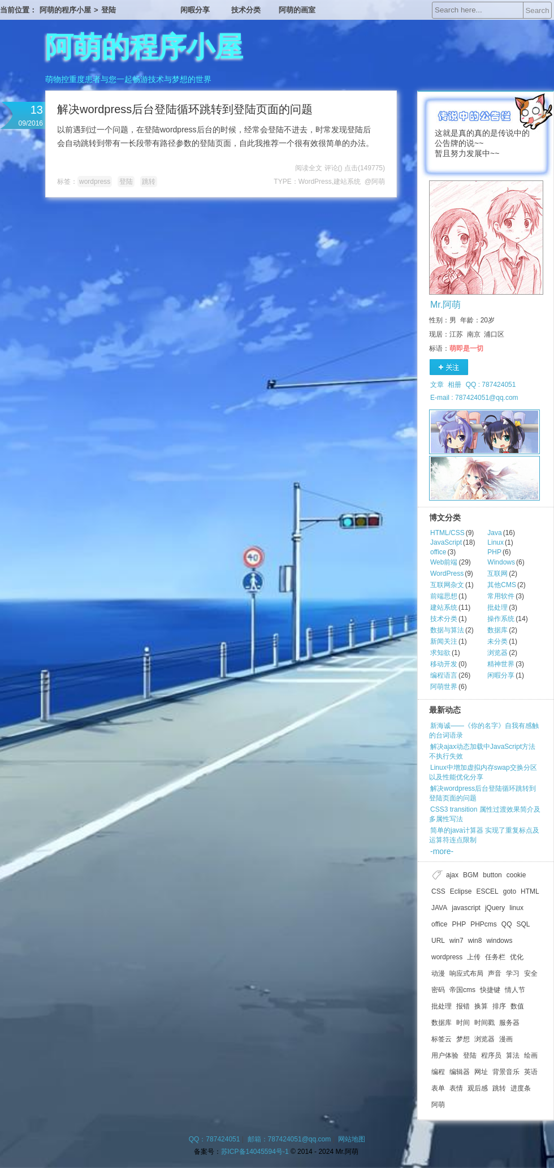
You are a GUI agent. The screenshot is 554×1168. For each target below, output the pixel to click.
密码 (438, 990)
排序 (499, 1006)
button (492, 875)
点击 (364, 168)
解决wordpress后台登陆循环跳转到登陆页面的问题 (185, 109)
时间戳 (484, 1023)
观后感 (478, 1088)
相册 (454, 385)
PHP (494, 552)
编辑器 (459, 1072)
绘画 (531, 1055)
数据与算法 (447, 630)
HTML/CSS (447, 533)
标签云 (441, 1039)
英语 (531, 1072)
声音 (494, 973)
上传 (474, 957)
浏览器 (497, 653)
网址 (481, 1072)
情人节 (515, 990)
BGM (470, 875)
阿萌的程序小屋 (65, 10)
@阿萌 (375, 182)
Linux (495, 542)
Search (537, 10)
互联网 (497, 573)
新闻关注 (443, 641)
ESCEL (487, 891)
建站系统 (347, 182)
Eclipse (461, 891)
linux (516, 908)
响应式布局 (466, 973)
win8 (475, 941)
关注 (449, 367)
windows (499, 941)
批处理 (497, 607)
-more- (441, 851)
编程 (438, 1072)
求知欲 (440, 653)
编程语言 (443, 675)
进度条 (520, 1088)
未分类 (497, 641)
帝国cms (462, 990)
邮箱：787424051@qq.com (289, 1139)
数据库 (497, 630)
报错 (463, 1006)
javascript (466, 908)
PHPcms (483, 924)
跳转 (148, 182)
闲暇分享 (195, 10)
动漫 (438, 973)
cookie (516, 875)
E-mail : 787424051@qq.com (474, 398)
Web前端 (443, 562)
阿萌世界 (443, 687)
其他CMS (501, 585)
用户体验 (444, 1055)
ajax (452, 875)
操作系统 (500, 619)
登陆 (108, 10)
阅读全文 (308, 168)
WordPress (315, 182)
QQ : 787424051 (491, 385)
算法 (513, 1055)
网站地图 (351, 1139)
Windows (501, 562)
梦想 (463, 1039)
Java (494, 533)
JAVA (439, 908)
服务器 (509, 1023)
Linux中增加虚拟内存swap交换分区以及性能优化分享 (483, 772)
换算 (481, 1006)
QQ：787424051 (214, 1139)
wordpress (94, 182)
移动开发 (443, 664)
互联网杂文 (447, 585)
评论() (333, 168)
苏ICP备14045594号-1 (255, 1152)
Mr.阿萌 (445, 304)
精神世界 (500, 664)
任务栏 (495, 957)
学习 (513, 973)
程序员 (491, 1055)
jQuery (495, 908)
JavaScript (446, 542)
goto (509, 891)
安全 (531, 973)
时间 (463, 1023)
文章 (437, 385)
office (438, 552)
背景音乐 (506, 1072)
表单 (438, 1088)
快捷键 (490, 990)
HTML (530, 891)
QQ (506, 924)
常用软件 (500, 596)
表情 (456, 1088)
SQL (523, 924)
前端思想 (443, 596)
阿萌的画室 (297, 10)
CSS (438, 891)
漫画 (506, 1039)
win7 (456, 941)
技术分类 (246, 10)
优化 (516, 957)
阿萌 (438, 1105)
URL (438, 941)
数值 (517, 1006)
